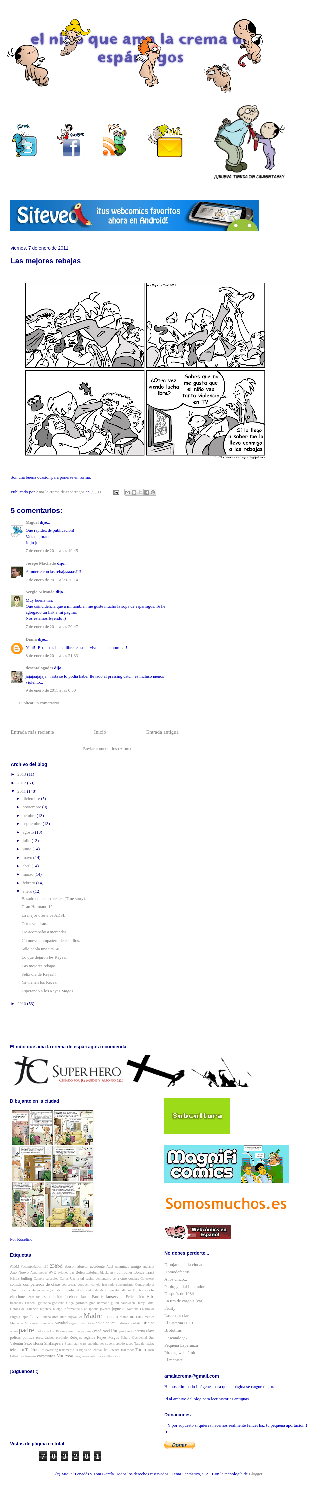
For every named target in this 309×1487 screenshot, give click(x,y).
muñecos (47, 1323)
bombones (125, 1272)
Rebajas (76, 1337)
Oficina (148, 1322)
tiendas (108, 1350)
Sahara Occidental (134, 1337)
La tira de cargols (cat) (183, 1300)
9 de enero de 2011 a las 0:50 (51, 690)
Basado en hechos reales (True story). (53, 898)
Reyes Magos (108, 1337)
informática (72, 1309)
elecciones (18, 1297)
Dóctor (138, 1290)
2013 (22, 774)
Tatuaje (139, 1343)
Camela (39, 1278)
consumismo (125, 1284)
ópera (14, 1331)
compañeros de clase (41, 1284)
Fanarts (97, 1297)
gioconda (44, 1303)
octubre (30, 815)
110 (45, 1266)
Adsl (109, 1266)
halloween (128, 1303)
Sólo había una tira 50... (41, 948)
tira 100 (120, 1350)
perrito (140, 1331)
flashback (16, 1303)
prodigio (62, 1337)
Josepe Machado (41, 563)
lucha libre (51, 1317)
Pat (114, 1330)
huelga (57, 1309)
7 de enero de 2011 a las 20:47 (52, 626)
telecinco (17, 1350)
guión (115, 1303)
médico (149, 1317)
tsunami (30, 1356)
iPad (84, 1309)
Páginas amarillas (68, 1331)
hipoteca (46, 1309)
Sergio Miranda (40, 591)
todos (131, 1350)
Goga (70, 1303)
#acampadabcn (31, 1266)
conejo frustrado (103, 1284)
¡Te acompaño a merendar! (44, 931)
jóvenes (105, 1309)
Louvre (36, 1317)
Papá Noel (102, 1331)
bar (72, 1272)
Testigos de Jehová (88, 1350)
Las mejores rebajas (38, 965)
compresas (69, 1284)
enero (28, 891)
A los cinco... (175, 1279)
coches (133, 1278)
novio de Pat (106, 1323)
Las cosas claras (178, 1315)
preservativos (45, 1337)
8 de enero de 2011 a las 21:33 (52, 655)
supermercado (115, 1343)
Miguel (32, 522)
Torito (140, 1349)
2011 (22, 791)
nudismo (123, 1323)
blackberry (107, 1272)
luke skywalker (71, 1317)
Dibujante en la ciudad (183, 1264)
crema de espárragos (37, 1290)
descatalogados (39, 667)
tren (21, 1356)
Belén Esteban (87, 1272)
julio (27, 840)
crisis (59, 1290)
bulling (26, 1278)
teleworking (50, 1350)
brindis (15, 1278)
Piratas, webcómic (180, 1352)
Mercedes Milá (20, 1323)
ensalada (34, 1297)
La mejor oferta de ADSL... (45, 915)
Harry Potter (145, 1303)
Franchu (30, 1303)
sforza (38, 1343)
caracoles (52, 1278)
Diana (31, 639)
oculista (135, 1323)
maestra (111, 1316)
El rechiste (173, 1359)
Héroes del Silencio (24, 1309)
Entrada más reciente (32, 732)
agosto (29, 832)
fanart (85, 1297)
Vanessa (65, 1355)
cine (123, 1278)
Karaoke (132, 1309)
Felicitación (135, 1297)
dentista (100, 1290)
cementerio (103, 1278)
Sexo (28, 1343)
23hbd (56, 1266)
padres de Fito (45, 1331)
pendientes (126, 1331)
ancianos (148, 1266)
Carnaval (77, 1278)
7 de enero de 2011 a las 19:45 (52, 550)
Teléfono (33, 1349)
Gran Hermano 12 (36, 906)
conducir (84, 1284)
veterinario (97, 1356)
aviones (63, 1272)
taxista (150, 1343)
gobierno (58, 1303)
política (28, 1337)
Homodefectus (177, 1271)
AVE (52, 1272)
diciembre (32, 798)
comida (15, 1284)
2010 (22, 1003)
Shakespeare (53, 1343)
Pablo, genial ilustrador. (184, 1286)
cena (116, 1278)
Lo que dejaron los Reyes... (44, 957)
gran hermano (99, 1303)
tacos (129, 1343)
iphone (93, 1309)
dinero (126, 1290)
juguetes (118, 1309)
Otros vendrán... (35, 923)
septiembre (33, 823)
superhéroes (96, 1343)
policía (15, 1337)
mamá (124, 1317)
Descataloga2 (176, 1337)
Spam (69, 1343)
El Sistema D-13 (178, 1322)
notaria (89, 1323)
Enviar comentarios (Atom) (107, 748)
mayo (28, 857)
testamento (66, 1350)
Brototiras (173, 1330)
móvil (36, 1323)
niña (81, 1323)
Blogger (255, 1473)
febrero (29, 882)
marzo (29, 874)
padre (26, 1330)
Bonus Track (144, 1272)
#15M (14, 1266)
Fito (150, 1296)
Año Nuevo (19, 1272)
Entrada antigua (162, 732)
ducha (149, 1290)
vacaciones (46, 1355)
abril (27, 865)
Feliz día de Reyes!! (38, 974)
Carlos (64, 1278)
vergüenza (82, 1356)
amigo (136, 1266)
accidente (97, 1266)
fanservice (114, 1296)
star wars (80, 1343)
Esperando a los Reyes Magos (47, 990)
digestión (114, 1290)
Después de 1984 (179, 1293)
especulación (52, 1297)
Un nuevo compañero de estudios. (50, 940)
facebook (71, 1297)
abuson (70, 1266)
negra (73, 1323)
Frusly (169, 1308)
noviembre (32, 806)
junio (28, 848)
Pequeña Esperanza (181, 1345)
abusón (82, 1266)
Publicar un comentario (39, 702)
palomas (87, 1331)
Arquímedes (38, 1272)
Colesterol (147, 1278)
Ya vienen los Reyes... (40, 982)
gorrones (81, 1303)
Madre (93, 1315)
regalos (89, 1337)
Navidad (61, 1323)
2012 (22, 782)
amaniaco (122, 1266)
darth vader (85, 1290)
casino (90, 1278)
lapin (25, 1317)
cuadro (70, 1290)
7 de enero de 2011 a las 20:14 (52, 579)
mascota (136, 1317)
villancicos (113, 1356)
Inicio (100, 732)
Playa (150, 1331)
